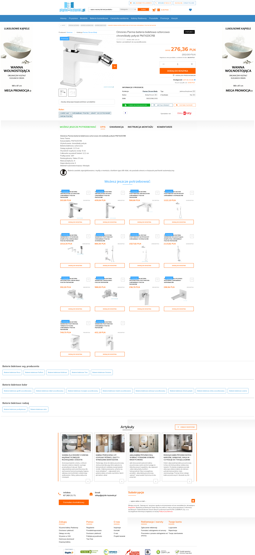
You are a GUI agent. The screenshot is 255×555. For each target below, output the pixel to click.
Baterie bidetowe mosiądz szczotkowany (83, 385)
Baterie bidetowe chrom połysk (181, 385)
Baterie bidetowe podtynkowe (15, 404)
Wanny (63, 18)
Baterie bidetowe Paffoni (34, 367)
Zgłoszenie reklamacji (149, 522)
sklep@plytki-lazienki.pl (105, 490)
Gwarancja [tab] (117, 127)
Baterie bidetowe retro (39, 404)
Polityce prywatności (166, 506)
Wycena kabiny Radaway (68, 522)
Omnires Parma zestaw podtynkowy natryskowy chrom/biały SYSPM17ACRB (139, 235)
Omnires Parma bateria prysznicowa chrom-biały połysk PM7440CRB (70, 276)
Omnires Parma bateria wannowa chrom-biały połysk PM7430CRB (103, 276)
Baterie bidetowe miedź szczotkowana (117, 385)
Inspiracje (117, 522)
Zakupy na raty (64, 528)
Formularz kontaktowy (73, 497)
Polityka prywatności (94, 531)
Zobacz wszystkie (186, 421)
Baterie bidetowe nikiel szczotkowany (49, 385)
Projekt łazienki (119, 531)
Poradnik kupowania (93, 525)
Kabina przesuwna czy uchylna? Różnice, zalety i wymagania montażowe (107, 451)
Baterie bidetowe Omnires (101, 367)
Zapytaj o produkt (161, 105)
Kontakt (117, 525)
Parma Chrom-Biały (90, 32)
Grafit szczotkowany (100, 113)
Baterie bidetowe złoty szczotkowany (210, 385)
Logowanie (172, 522)
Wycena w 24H (65, 531)
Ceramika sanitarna (119, 18)
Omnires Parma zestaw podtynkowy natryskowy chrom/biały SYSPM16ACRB (174, 193)
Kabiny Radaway (139, 18)
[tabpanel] (127, 154)
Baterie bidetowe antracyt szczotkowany (150, 385)
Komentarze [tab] (164, 127)
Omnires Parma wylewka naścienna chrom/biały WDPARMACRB (173, 276)
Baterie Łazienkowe (99, 18)
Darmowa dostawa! (66, 533)
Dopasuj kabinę (64, 536)
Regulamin (131, 502)
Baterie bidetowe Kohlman (57, 367)
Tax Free (89, 533)
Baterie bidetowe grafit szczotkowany (17, 385)
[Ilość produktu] (177, 64)
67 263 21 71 (69, 490)
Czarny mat (65, 113)
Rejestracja (172, 525)
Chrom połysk (66, 116)
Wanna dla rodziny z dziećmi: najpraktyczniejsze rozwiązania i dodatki (75, 451)
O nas (116, 528)
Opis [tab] (102, 127)
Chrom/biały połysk (80, 113)
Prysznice (73, 18)
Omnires (69, 32)
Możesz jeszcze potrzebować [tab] (78, 127)
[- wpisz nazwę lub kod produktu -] (103, 9)
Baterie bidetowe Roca (12, 367)
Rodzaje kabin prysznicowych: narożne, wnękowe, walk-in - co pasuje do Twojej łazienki (177, 451)
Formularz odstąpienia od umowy (153, 525)
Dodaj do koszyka (177, 71)
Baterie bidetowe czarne (238, 385)
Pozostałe (153, 18)
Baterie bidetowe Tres (80, 367)
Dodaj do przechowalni (184, 75)
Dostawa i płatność (184, 105)
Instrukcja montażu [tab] (140, 127)
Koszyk (174, 18)
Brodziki (84, 18)
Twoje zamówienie (175, 528)
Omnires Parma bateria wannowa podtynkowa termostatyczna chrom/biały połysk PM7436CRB (69, 320)
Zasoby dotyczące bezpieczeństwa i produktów (78, 102)
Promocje (164, 18)
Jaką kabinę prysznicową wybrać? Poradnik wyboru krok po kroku (142, 451)
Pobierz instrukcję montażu (136, 105)
